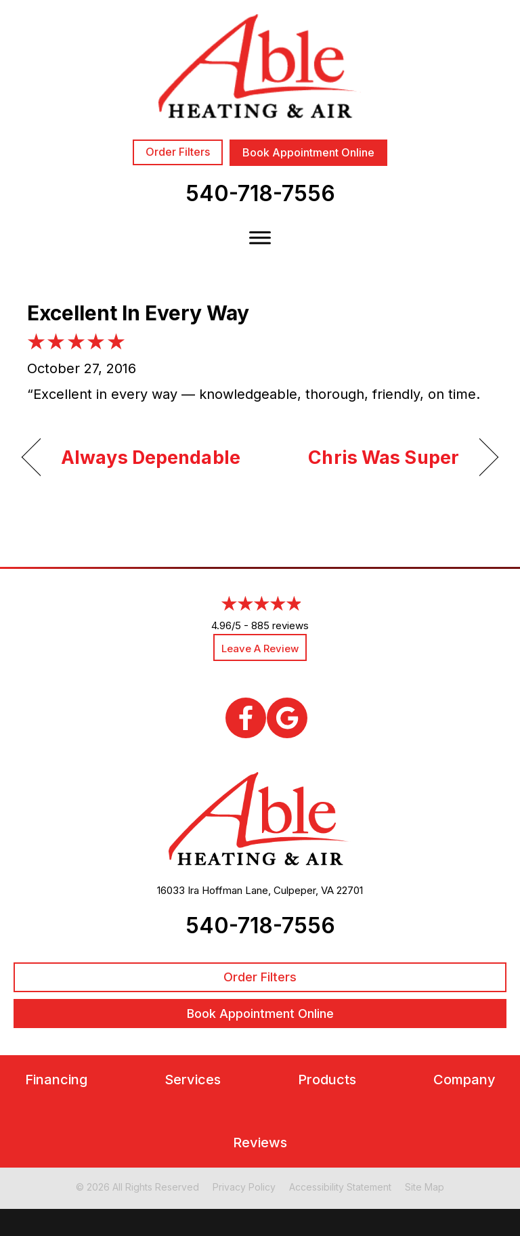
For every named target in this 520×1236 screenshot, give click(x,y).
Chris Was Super (383, 457)
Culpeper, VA (304, 890)
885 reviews (280, 625)
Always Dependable (150, 457)
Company (464, 1079)
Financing (56, 1079)
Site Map (424, 1187)
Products (327, 1079)
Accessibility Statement (340, 1187)
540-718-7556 (260, 193)
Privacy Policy (244, 1187)
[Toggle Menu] (260, 237)
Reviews (260, 1142)
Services (193, 1079)
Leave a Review (260, 648)
